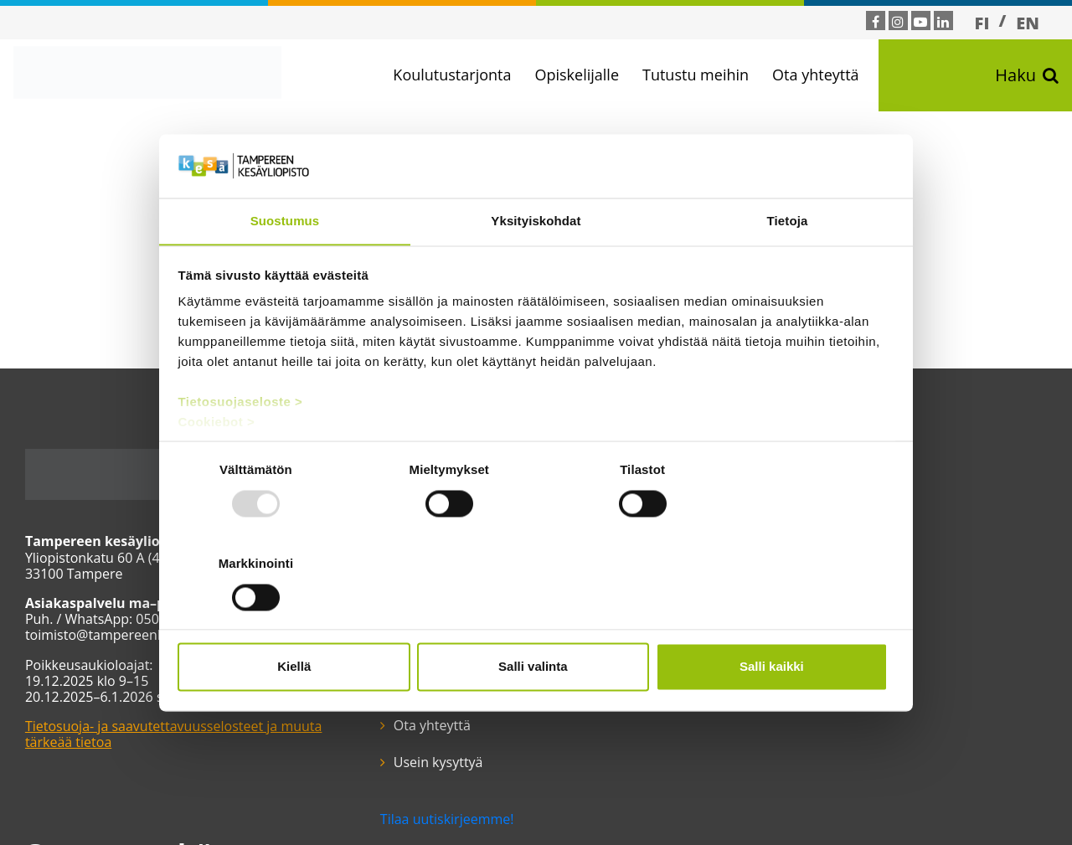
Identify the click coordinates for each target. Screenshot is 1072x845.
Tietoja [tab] (787, 267)
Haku (1027, 75)
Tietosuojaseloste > (240, 449)
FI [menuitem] (982, 23)
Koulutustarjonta (453, 74)
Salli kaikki (777, 620)
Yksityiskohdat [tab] (535, 267)
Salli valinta (536, 620)
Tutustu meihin (696, 74)
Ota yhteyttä (816, 74)
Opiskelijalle (578, 74)
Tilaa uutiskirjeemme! (441, 710)
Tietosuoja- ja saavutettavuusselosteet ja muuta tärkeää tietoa (173, 734)
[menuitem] (982, 22)
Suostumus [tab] (285, 267)
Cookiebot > (216, 469)
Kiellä (295, 620)
